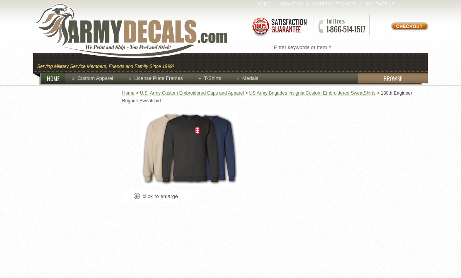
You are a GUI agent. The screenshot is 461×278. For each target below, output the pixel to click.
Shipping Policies (335, 4)
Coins (218, 62)
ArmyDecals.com (139, 31)
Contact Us (380, 4)
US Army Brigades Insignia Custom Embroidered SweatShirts (312, 93)
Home (263, 4)
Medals (250, 78)
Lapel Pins (363, 62)
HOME (56, 78)
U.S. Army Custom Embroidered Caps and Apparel (192, 93)
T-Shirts (212, 78)
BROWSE (380, 78)
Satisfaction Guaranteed (279, 26)
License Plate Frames (158, 78)
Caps (189, 62)
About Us (291, 4)
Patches (407, 62)
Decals (321, 62)
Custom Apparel (268, 62)
